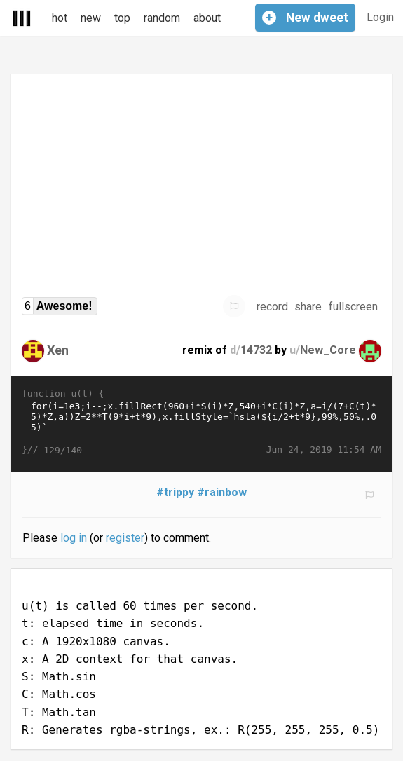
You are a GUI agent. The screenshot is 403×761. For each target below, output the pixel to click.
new (91, 18)
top (122, 18)
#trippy (175, 492)
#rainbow (222, 492)
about (207, 18)
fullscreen (353, 306)
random (162, 18)
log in (73, 537)
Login (380, 17)
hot (59, 18)
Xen (58, 350)
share (308, 306)
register (125, 537)
